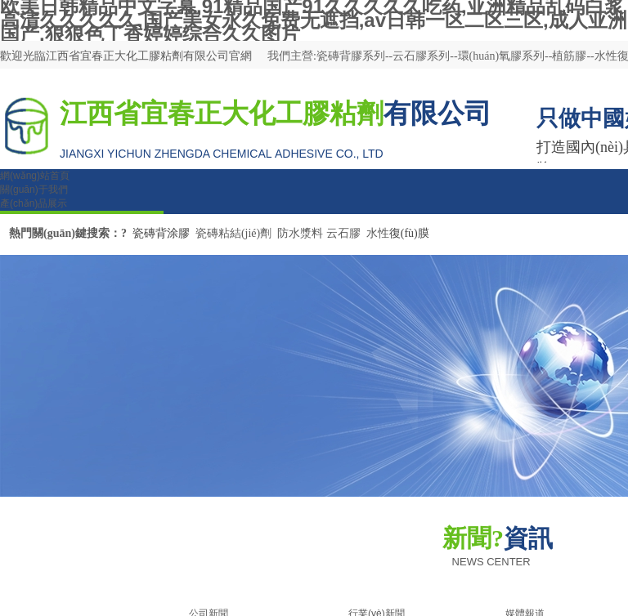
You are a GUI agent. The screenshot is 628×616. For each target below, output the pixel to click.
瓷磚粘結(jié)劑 (233, 233)
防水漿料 (300, 233)
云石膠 (343, 233)
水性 (377, 233)
